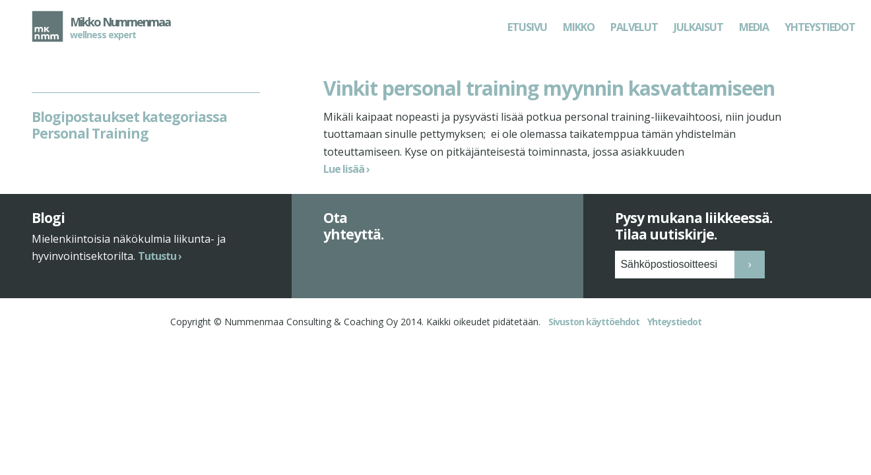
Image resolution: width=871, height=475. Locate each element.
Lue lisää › (346, 169)
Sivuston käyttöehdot (593, 348)
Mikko (579, 27)
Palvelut (634, 27)
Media (754, 27)
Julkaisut (698, 27)
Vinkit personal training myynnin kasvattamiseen (549, 88)
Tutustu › (159, 282)
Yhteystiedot (820, 27)
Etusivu (527, 27)
